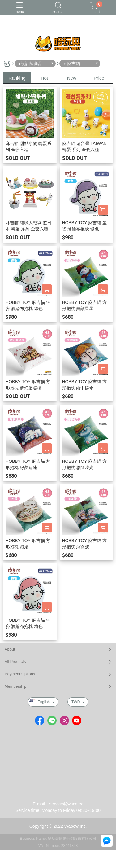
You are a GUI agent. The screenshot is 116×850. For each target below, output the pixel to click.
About (10, 649)
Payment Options (20, 674)
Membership (15, 686)
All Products (15, 661)
